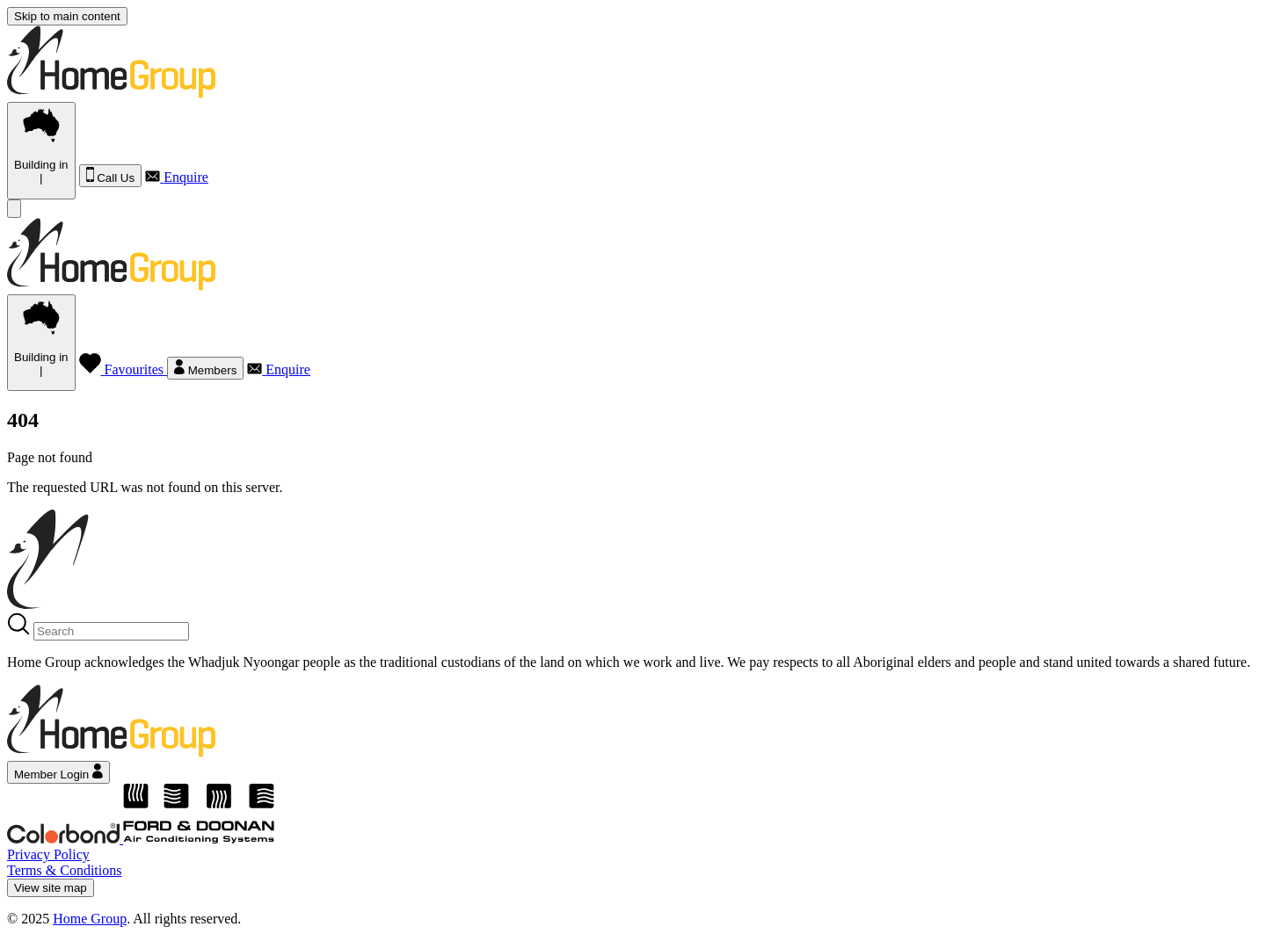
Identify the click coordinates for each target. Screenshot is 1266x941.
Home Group (90, 918)
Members (205, 368)
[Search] (111, 631)
